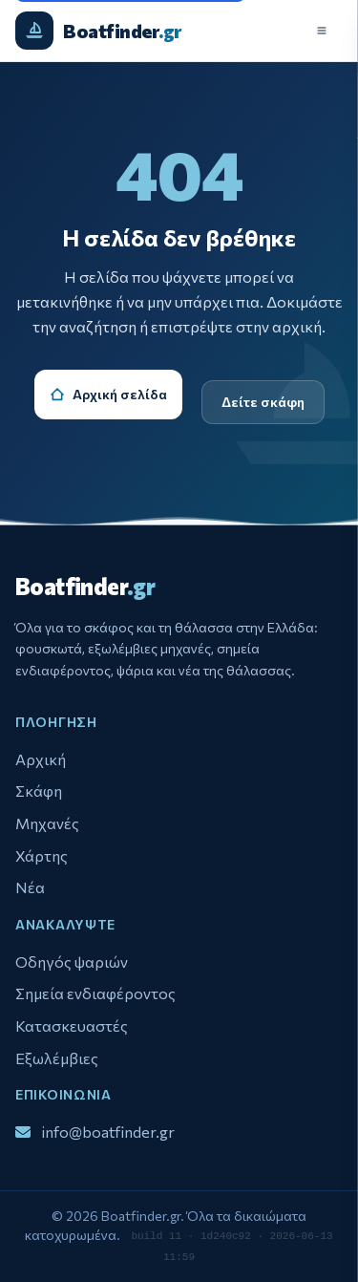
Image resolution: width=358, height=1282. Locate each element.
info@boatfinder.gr (108, 1130)
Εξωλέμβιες (56, 1058)
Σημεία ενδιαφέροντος (95, 993)
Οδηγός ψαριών (71, 961)
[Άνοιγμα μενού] (322, 31)
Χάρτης (41, 855)
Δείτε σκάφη (263, 402)
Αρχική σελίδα (108, 394)
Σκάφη (38, 790)
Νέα (30, 887)
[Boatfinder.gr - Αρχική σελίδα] (98, 30)
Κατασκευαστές (71, 1025)
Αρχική (40, 759)
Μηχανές (47, 823)
